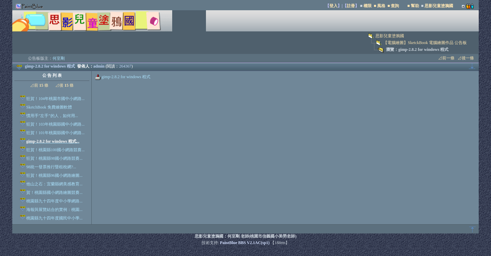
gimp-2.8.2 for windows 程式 (122, 76)
